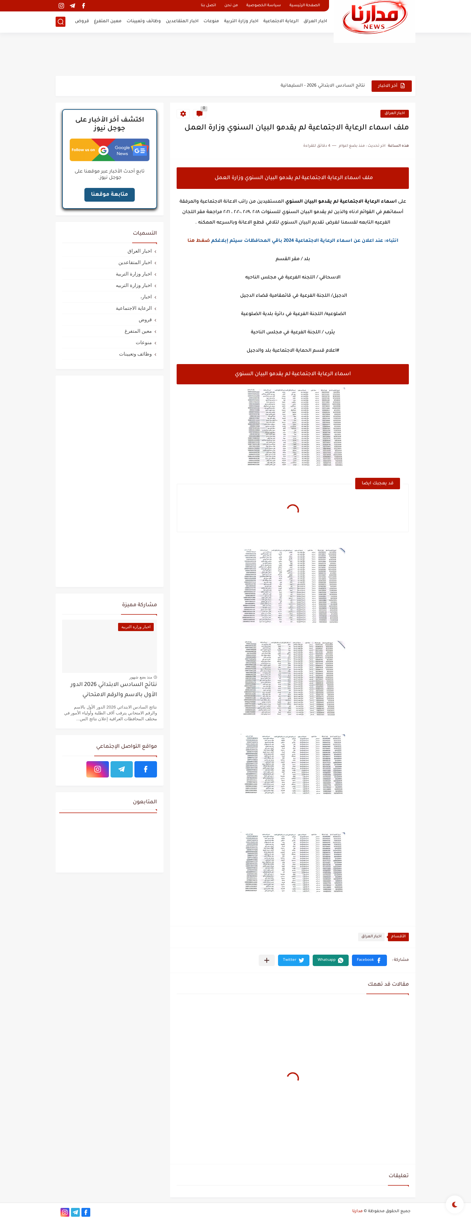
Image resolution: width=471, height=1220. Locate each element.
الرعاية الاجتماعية (281, 21)
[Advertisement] (235, 54)
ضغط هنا (198, 241)
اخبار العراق (315, 21)
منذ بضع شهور (140, 677)
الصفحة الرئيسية (304, 6)
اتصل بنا (208, 6)
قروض (82, 21)
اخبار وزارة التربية (241, 21)
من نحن (231, 6)
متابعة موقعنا (109, 195)
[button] (369, 960)
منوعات (211, 21)
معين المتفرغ (108, 21)
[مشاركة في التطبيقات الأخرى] (267, 960)
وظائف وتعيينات (144, 21)
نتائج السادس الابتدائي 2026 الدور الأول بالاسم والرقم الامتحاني (114, 690)
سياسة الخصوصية (263, 6)
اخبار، (146, 296)
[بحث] (60, 22)
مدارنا (357, 1211)
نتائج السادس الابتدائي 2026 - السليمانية (323, 85)
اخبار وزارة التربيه (134, 285)
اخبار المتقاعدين (182, 21)
